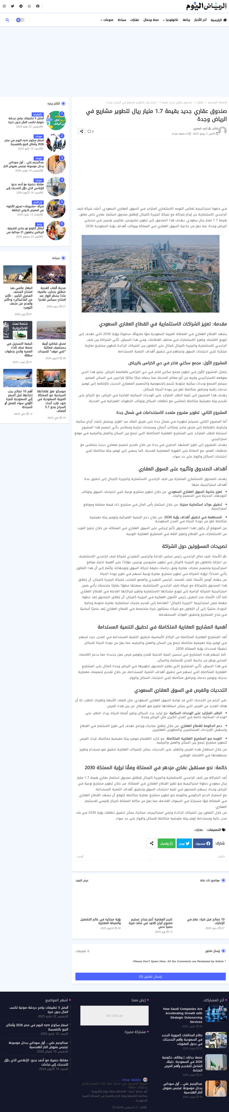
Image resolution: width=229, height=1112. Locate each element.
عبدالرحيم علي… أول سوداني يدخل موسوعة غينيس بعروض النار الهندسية (23, 166)
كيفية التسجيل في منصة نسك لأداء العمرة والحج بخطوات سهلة (18, 350)
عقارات (134, 20)
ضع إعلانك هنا (114, 1015)
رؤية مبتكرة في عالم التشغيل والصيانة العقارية (100, 921)
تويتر (182, 843)
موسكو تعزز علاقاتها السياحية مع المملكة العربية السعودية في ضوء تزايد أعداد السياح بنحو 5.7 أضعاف (51, 401)
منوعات (108, 20)
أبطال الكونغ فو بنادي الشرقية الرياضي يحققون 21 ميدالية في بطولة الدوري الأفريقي (25, 232)
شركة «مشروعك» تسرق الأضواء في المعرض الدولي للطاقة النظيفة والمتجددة (25, 210)
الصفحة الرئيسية (217, 102)
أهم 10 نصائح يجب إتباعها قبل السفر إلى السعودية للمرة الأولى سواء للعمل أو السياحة (18, 399)
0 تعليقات (82, 951)
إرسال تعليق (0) (150, 977)
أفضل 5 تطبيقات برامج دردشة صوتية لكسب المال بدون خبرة (26, 120)
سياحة (122, 20)
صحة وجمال (151, 20)
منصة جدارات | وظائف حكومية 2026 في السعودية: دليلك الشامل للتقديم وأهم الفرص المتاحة (182, 1064)
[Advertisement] (114, 60)
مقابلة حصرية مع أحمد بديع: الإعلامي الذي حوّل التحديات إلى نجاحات (25, 188)
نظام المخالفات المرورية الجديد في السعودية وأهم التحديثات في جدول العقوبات (182, 1039)
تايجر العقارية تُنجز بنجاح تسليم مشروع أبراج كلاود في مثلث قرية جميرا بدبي (151, 923)
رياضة (186, 20)
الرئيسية (216, 20)
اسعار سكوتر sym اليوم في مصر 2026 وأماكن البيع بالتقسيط (24, 142)
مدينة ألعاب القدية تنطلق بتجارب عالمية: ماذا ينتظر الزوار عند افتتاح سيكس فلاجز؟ (51, 294)
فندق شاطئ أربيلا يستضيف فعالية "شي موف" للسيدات (52, 348)
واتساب (164, 843)
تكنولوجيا (172, 20)
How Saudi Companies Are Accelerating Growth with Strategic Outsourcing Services (182, 1015)
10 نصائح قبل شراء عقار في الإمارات (205, 921)
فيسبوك (200, 843)
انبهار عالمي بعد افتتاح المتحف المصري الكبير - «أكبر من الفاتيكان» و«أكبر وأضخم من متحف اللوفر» (18, 298)
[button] (7, 20)
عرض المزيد (81, 880)
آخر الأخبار (200, 20)
